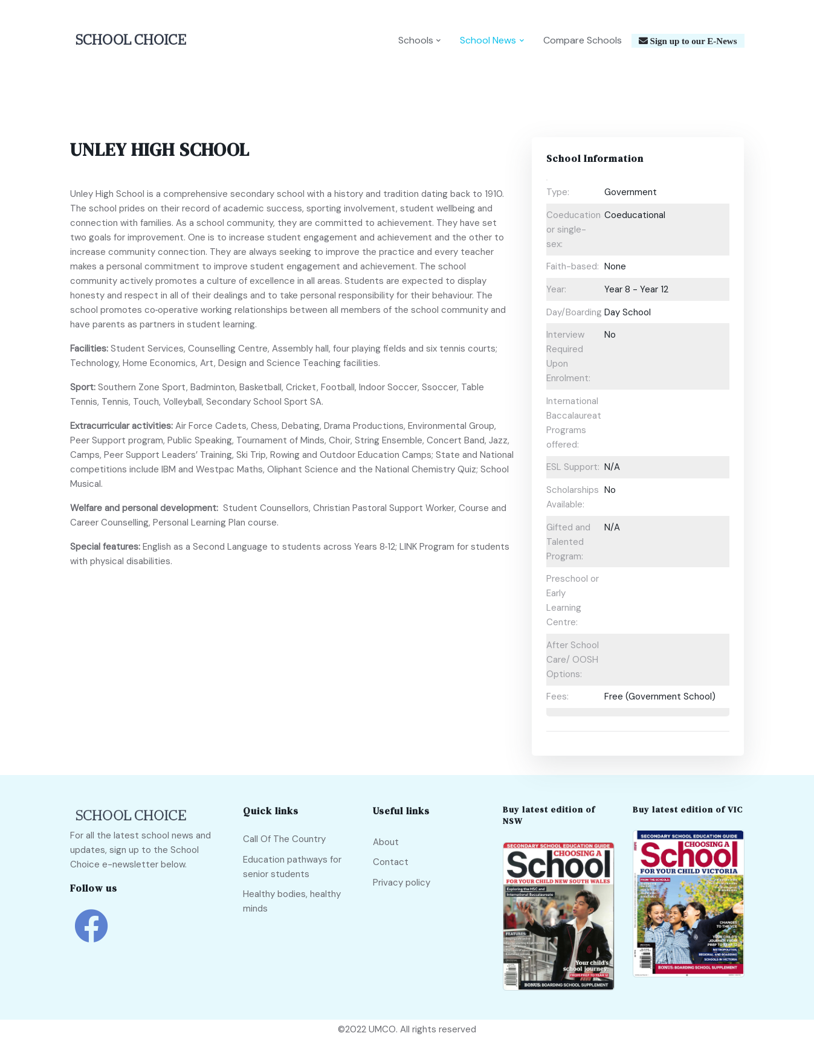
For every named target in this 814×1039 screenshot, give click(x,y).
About (386, 842)
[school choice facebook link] (91, 934)
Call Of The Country (284, 839)
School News (488, 40)
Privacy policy (401, 883)
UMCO (382, 1029)
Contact (391, 862)
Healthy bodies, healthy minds (292, 901)
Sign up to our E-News (692, 40)
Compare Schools (582, 40)
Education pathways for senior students (292, 867)
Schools (415, 40)
